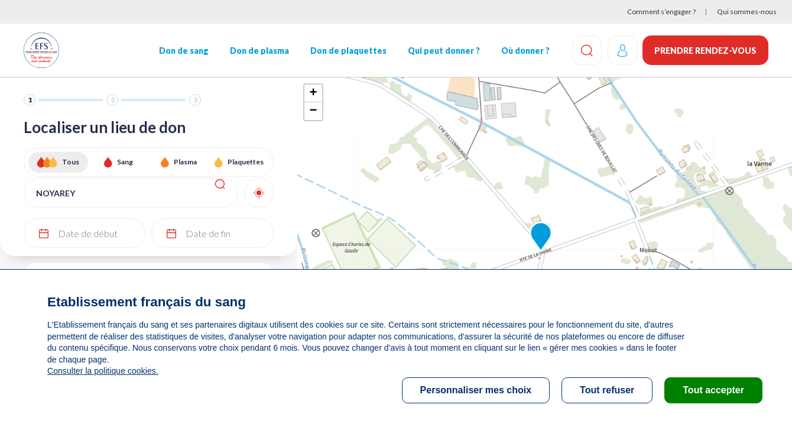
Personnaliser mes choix (476, 390)
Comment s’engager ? (661, 11)
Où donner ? (525, 51)
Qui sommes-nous (747, 11)
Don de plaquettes (348, 51)
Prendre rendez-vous (705, 51)
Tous (70, 161)
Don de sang (183, 51)
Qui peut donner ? (443, 51)
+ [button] (313, 93)
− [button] (313, 111)
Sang (125, 161)
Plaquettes (246, 161)
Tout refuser (607, 390)
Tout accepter (713, 390)
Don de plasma (258, 51)
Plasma (185, 161)
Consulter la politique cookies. (102, 371)
